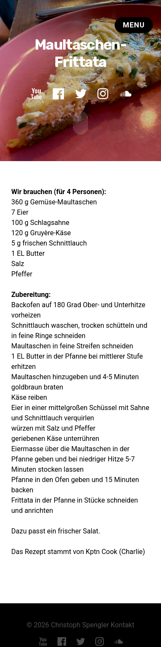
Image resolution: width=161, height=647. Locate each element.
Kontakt (122, 624)
